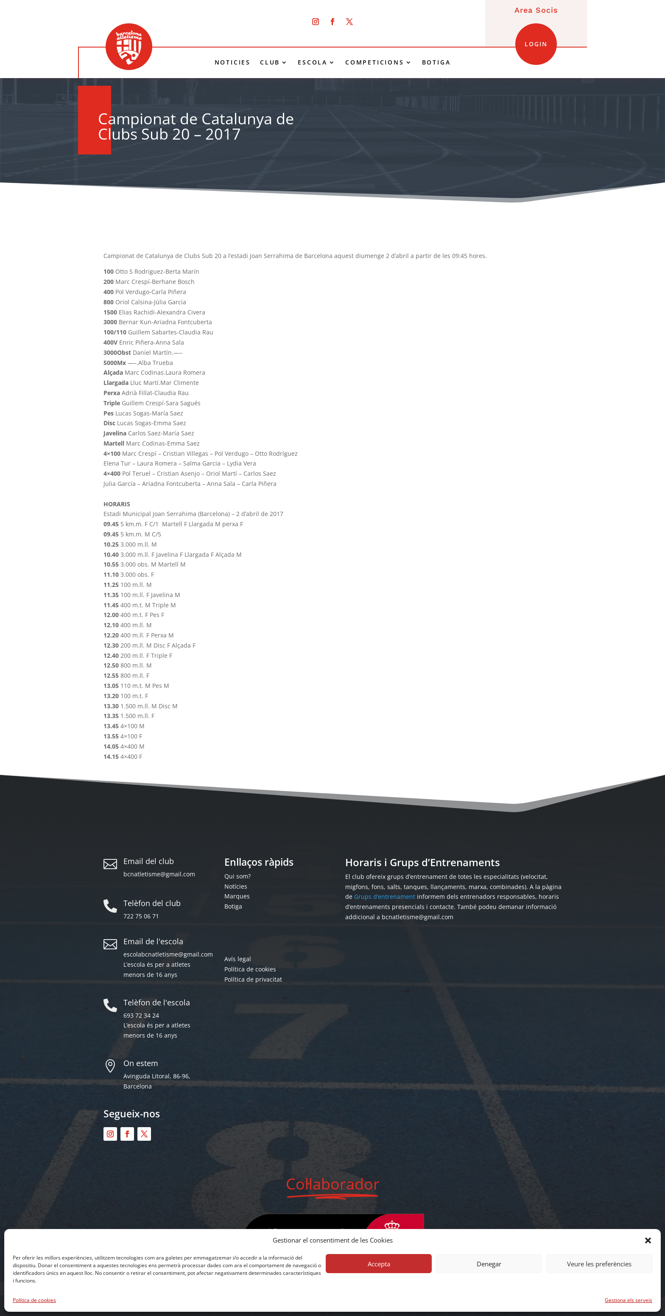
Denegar (489, 1264)
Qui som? (237, 876)
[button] (648, 1240)
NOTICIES (233, 62)
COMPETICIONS (374, 62)
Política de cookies (34, 1300)
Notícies (235, 886)
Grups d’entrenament (384, 896)
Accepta (379, 1264)
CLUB (270, 62)
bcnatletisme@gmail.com (159, 874)
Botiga (233, 906)
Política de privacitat (253, 979)
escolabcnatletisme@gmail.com (168, 954)
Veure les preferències (599, 1264)
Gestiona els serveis (628, 1300)
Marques (237, 896)
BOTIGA (436, 62)
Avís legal (237, 959)
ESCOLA (312, 62)
